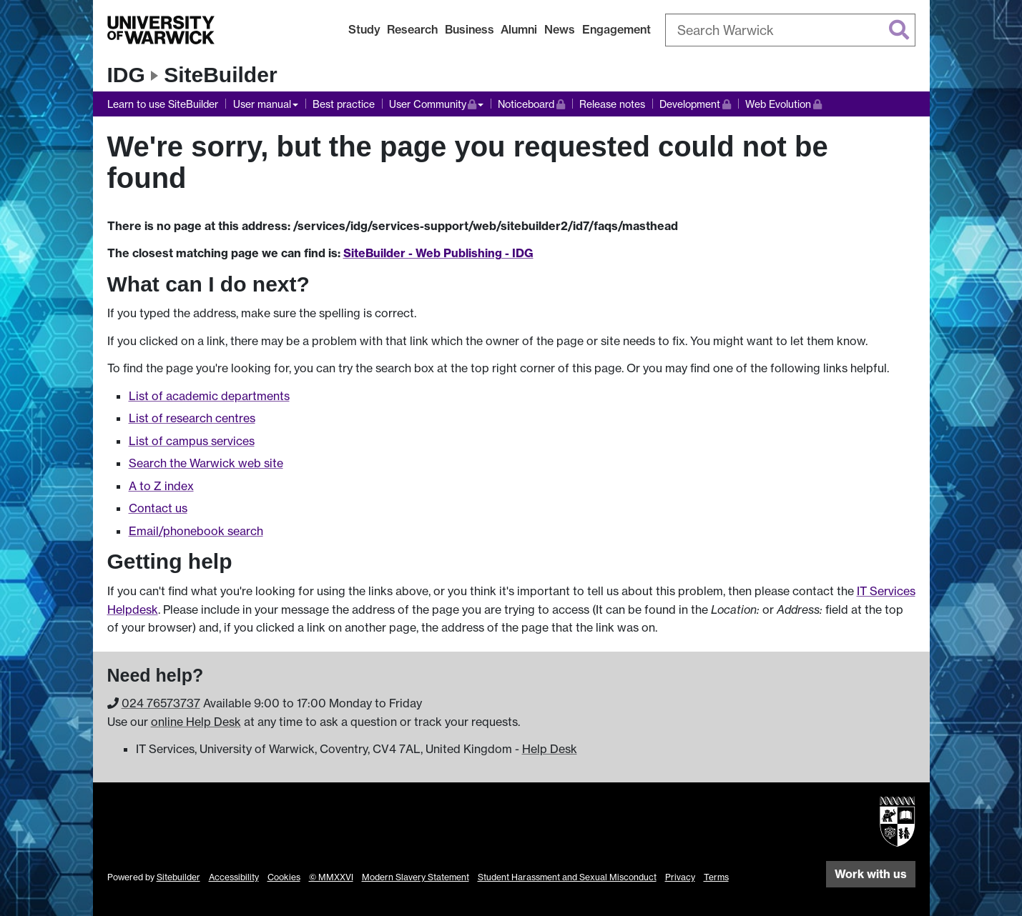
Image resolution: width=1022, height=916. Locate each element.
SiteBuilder (220, 74)
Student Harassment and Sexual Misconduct (567, 877)
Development (695, 102)
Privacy (680, 877)
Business (469, 29)
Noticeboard (531, 102)
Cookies (283, 877)
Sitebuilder (178, 877)
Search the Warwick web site (206, 463)
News (559, 29)
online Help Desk (196, 722)
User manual (262, 104)
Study (364, 29)
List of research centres (192, 418)
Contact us (158, 508)
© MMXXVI (331, 877)
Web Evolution (783, 102)
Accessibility (234, 877)
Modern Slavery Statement (415, 877)
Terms (716, 877)
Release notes (612, 104)
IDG (126, 74)
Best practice (344, 104)
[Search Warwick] (790, 30)
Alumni (519, 29)
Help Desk (549, 749)
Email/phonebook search (196, 531)
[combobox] (790, 30)
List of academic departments (209, 396)
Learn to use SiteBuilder (162, 104)
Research (412, 29)
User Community (436, 102)
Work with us (871, 874)
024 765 (161, 703)
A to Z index (161, 486)
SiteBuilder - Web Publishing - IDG (438, 253)
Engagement (616, 29)
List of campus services (192, 441)
